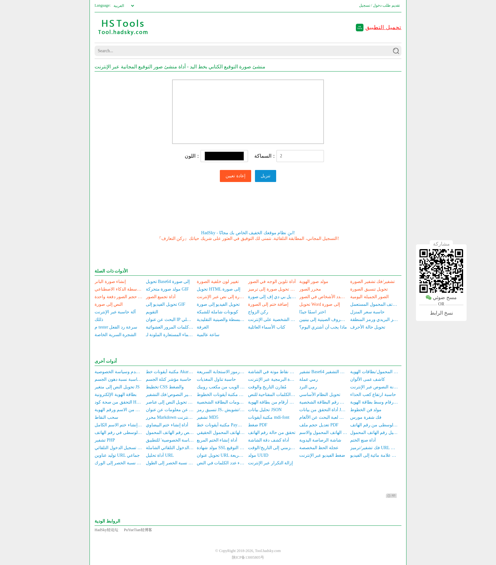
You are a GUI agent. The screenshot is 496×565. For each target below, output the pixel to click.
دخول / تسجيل (370, 5)
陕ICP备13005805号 (248, 557)
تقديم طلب (391, 5)
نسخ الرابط (441, 313)
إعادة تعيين (235, 175)
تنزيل (265, 175)
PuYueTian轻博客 (138, 530)
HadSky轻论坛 (106, 530)
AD (391, 495)
